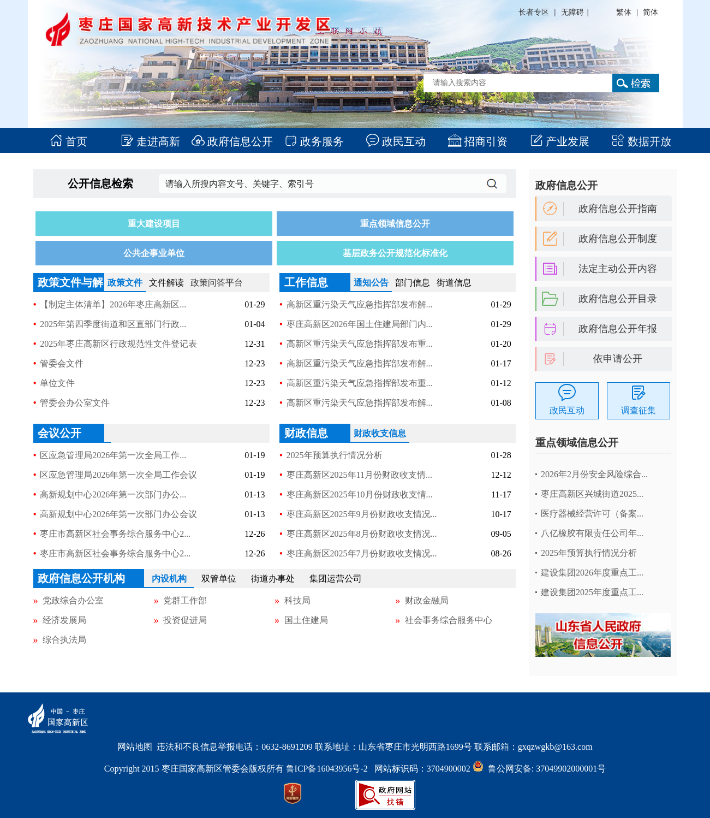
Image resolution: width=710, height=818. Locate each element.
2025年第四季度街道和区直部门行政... (113, 324)
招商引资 (478, 141)
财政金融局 (427, 600)
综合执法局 (64, 639)
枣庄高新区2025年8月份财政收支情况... (362, 533)
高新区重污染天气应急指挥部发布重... (360, 343)
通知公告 (371, 282)
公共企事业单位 (153, 253)
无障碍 (572, 12)
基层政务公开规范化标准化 (395, 253)
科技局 (297, 600)
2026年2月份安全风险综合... (594, 474)
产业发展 (559, 141)
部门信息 (412, 282)
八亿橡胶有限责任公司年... (592, 533)
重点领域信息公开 (395, 223)
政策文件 (125, 282)
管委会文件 (61, 363)
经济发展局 (64, 620)
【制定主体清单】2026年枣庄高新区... (113, 304)
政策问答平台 (216, 282)
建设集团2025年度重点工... (592, 592)
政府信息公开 (232, 141)
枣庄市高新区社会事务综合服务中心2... (115, 533)
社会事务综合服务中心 (448, 620)
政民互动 (396, 141)
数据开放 (641, 141)
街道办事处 (273, 578)
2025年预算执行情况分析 (335, 455)
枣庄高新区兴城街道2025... (592, 494)
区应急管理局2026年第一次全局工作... (113, 455)
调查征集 (638, 410)
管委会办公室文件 (75, 402)
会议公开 (59, 433)
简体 (650, 12)
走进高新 (150, 141)
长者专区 (533, 12)
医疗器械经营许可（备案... (592, 513)
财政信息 (306, 433)
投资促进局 (185, 620)
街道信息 (454, 282)
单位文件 (57, 383)
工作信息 (306, 282)
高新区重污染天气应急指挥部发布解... (360, 304)
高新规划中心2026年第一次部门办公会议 (118, 514)
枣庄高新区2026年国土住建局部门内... (360, 324)
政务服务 (314, 141)
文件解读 (166, 282)
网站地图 (134, 746)
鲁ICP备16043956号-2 (330, 768)
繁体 (623, 12)
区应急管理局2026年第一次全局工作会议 (118, 474)
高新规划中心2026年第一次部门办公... (113, 494)
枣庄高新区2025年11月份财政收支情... (359, 474)
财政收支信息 (380, 433)
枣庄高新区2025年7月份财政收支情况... (362, 553)
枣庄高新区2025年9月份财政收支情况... (362, 514)
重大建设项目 (154, 223)
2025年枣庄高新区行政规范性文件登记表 (118, 343)
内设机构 (169, 578)
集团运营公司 (335, 578)
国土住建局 (306, 620)
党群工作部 (185, 600)
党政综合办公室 (73, 600)
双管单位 (218, 578)
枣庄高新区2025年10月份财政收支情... (360, 494)
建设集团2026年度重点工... (592, 572)
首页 (68, 141)
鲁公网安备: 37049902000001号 (539, 768)
